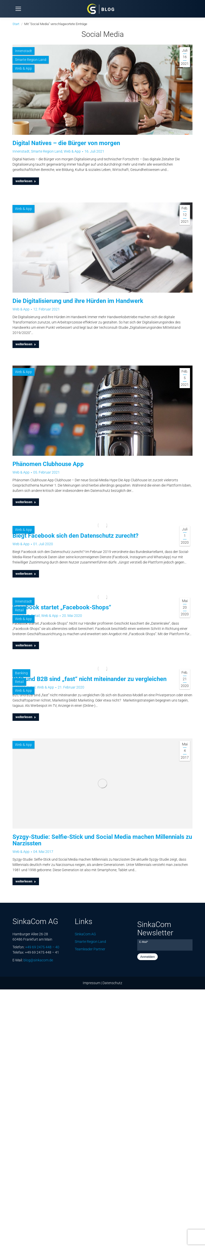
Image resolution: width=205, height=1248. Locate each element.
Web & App (23, 68)
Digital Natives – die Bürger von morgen (66, 143)
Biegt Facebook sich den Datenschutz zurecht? (75, 535)
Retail (19, 610)
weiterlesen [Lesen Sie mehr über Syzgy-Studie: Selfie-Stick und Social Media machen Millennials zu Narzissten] (26, 881)
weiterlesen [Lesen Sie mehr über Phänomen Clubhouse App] (26, 502)
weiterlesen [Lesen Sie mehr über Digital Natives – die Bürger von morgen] (26, 181)
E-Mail (143, 941)
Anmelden (147, 957)
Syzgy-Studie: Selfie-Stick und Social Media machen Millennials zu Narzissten (102, 840)
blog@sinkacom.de (38, 960)
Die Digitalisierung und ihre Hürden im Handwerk (77, 300)
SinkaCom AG (85, 934)
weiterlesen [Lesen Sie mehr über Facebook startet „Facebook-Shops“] (26, 645)
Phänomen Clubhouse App (48, 464)
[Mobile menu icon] (18, 9)
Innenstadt (23, 51)
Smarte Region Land (30, 60)
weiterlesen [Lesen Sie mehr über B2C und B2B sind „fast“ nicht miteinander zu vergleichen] (26, 717)
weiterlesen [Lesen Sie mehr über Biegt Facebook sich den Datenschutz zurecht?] (26, 574)
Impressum (91, 983)
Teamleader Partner (90, 949)
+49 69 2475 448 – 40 (42, 947)
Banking (21, 673)
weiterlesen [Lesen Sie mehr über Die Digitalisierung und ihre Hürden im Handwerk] (26, 344)
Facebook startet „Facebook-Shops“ (61, 607)
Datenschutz (112, 983)
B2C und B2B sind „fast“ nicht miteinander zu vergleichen (89, 679)
